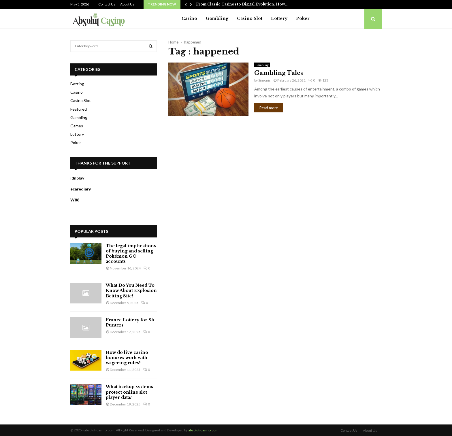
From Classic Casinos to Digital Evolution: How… (242, 4)
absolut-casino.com (203, 430)
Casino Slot (249, 18)
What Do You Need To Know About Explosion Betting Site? (131, 290)
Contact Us (106, 4)
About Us (127, 4)
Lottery (279, 18)
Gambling (217, 18)
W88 (74, 199)
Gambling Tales (278, 72)
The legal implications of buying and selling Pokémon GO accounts (131, 253)
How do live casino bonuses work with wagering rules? (127, 357)
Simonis (264, 80)
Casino (189, 18)
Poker (303, 18)
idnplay (77, 177)
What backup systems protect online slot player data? (129, 392)
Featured (78, 109)
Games (76, 125)
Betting (77, 83)
